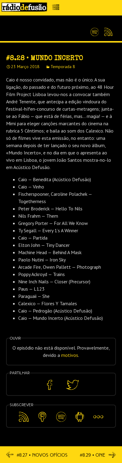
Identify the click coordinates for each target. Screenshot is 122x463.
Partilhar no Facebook (49, 385)
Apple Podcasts (42, 416)
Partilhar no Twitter (72, 385)
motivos (69, 355)
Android (79, 412)
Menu (57, 8)
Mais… (98, 412)
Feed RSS (107, 32)
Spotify (95, 29)
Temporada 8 (63, 66)
